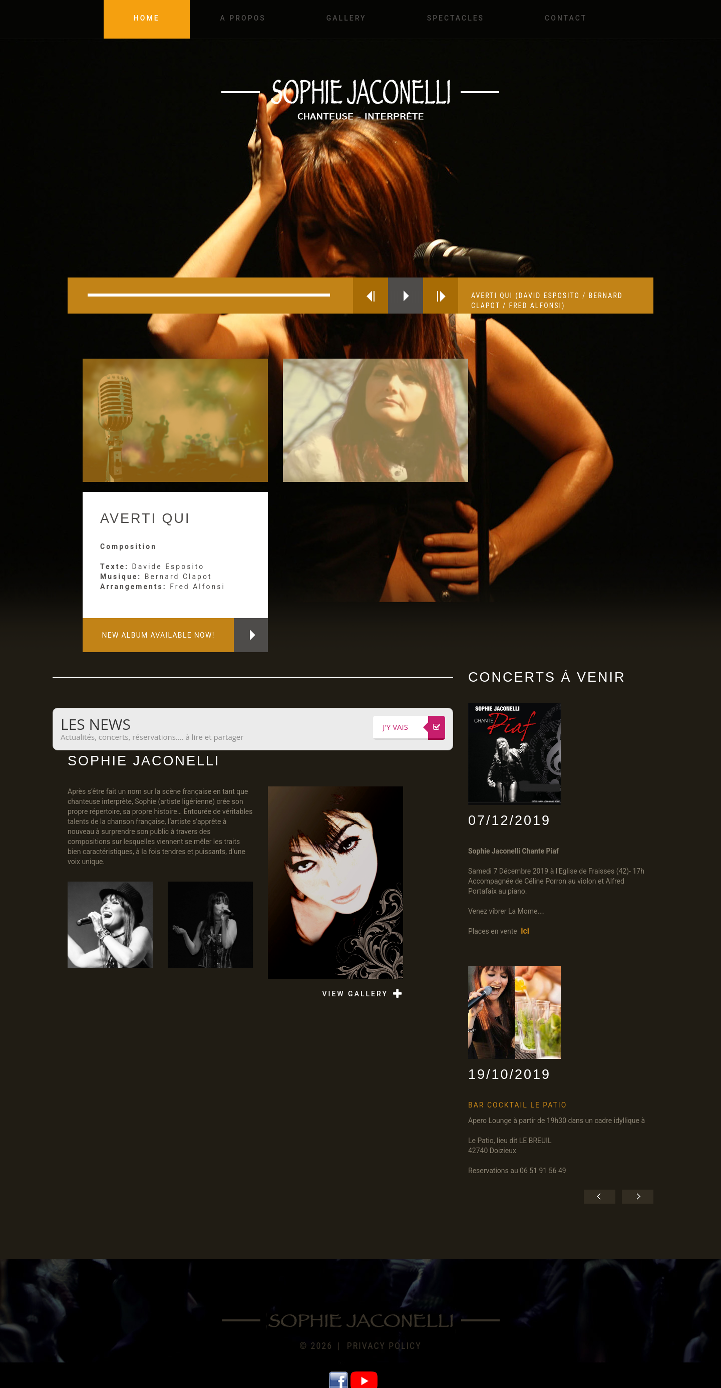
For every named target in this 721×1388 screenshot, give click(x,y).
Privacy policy (384, 1345)
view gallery (355, 994)
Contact (566, 18)
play (405, 295)
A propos (243, 18)
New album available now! (158, 635)
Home (147, 18)
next (440, 295)
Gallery (346, 18)
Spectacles (455, 18)
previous (370, 295)
